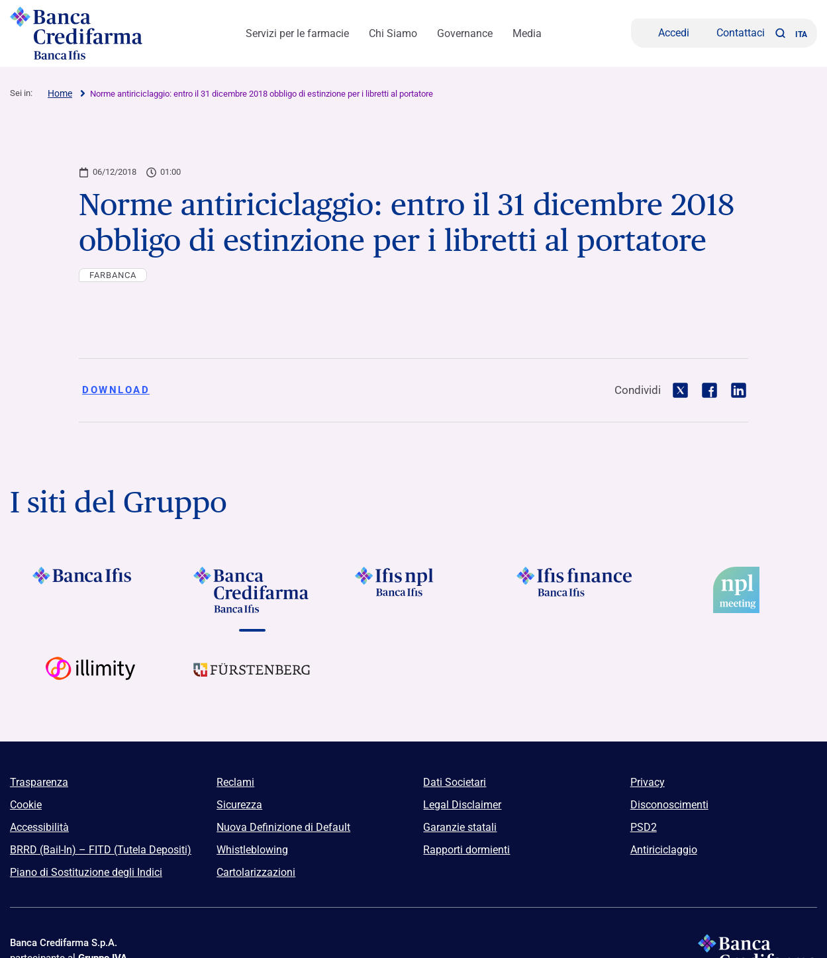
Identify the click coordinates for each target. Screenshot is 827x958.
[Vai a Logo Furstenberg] (252, 679)
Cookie (26, 804)
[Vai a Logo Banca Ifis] (90, 589)
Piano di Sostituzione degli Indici (86, 872)
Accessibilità (39, 827)
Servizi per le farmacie (297, 33)
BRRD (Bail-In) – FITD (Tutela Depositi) (100, 849)
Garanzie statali (460, 827)
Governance (465, 33)
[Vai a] (414, 589)
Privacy (647, 782)
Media (527, 33)
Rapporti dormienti (466, 849)
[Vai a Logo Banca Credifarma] (252, 589)
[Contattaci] (732, 33)
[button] (780, 33)
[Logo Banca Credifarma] (83, 33)
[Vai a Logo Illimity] (90, 679)
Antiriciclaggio (663, 849)
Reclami (235, 782)
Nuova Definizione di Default (283, 827)
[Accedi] (665, 33)
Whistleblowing (252, 849)
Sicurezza (239, 804)
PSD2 (643, 827)
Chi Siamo (393, 33)
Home (60, 93)
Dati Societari (454, 782)
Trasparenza (39, 782)
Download (116, 390)
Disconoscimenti (669, 804)
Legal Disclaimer (462, 804)
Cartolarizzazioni (256, 872)
